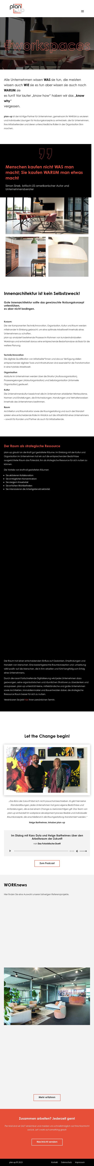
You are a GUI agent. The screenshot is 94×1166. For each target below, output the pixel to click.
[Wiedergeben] (10, 851)
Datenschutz (66, 1162)
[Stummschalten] (77, 851)
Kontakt (54, 1162)
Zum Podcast (47, 863)
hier (26, 700)
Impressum (80, 1162)
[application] (47, 851)
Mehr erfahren (47, 1097)
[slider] (82, 851)
